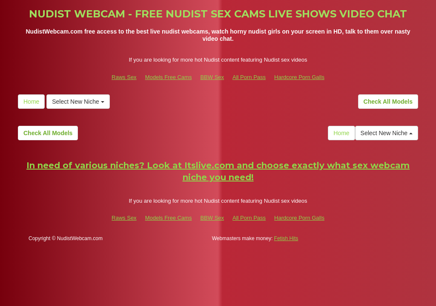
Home (31, 101)
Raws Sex (124, 77)
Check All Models (388, 101)
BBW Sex (212, 77)
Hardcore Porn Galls (299, 77)
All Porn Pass (249, 77)
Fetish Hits (286, 238)
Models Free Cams (168, 77)
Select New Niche (78, 101)
